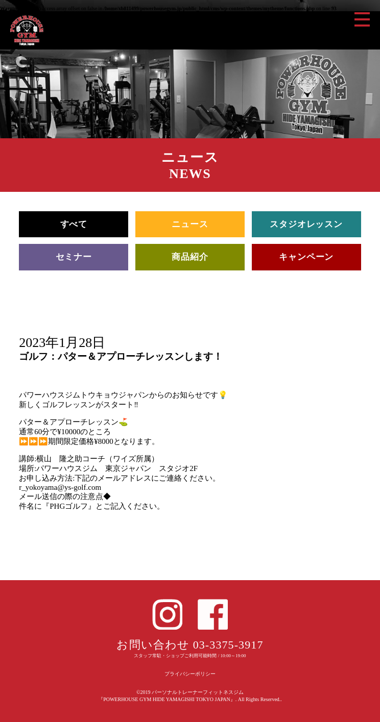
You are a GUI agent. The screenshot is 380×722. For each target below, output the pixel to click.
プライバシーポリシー (190, 674)
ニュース (190, 224)
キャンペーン (306, 257)
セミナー (74, 257)
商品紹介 (190, 257)
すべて (74, 224)
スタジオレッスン (306, 224)
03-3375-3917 (228, 644)
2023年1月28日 (62, 342)
